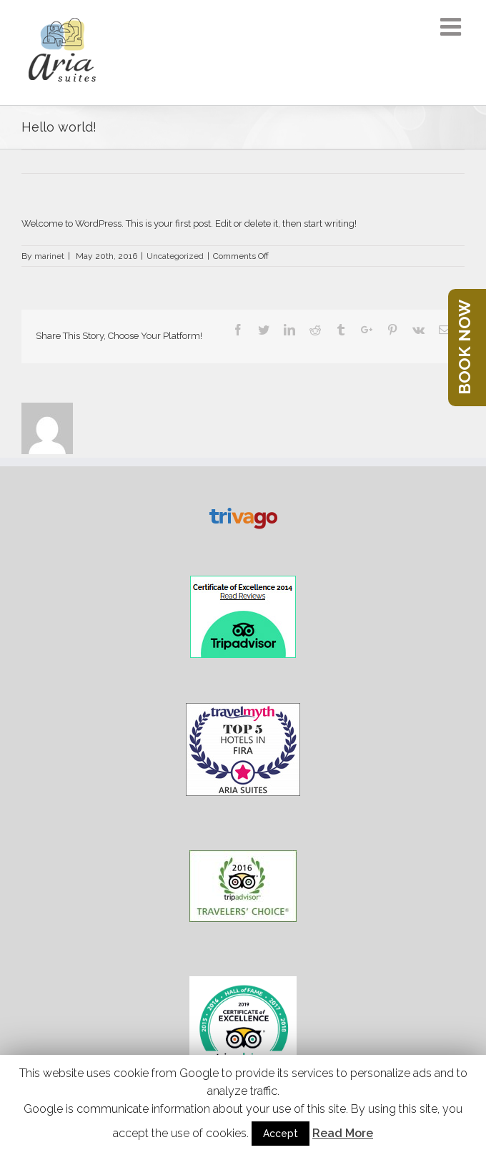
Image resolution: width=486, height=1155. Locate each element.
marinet (49, 256)
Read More (342, 1133)
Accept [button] (280, 1133)
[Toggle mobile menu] (452, 26)
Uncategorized (175, 256)
